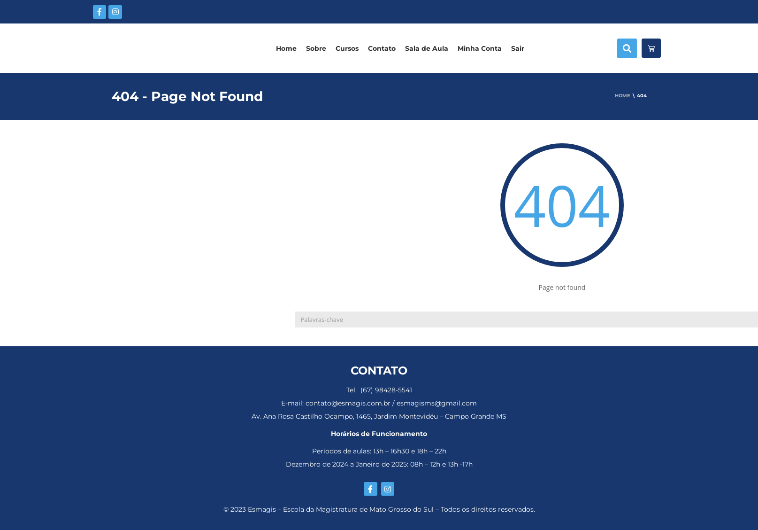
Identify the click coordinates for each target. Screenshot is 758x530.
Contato (382, 48)
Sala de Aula (426, 48)
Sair (517, 48)
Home (286, 48)
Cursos (347, 48)
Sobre (316, 48)
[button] (627, 48)
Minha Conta (480, 48)
